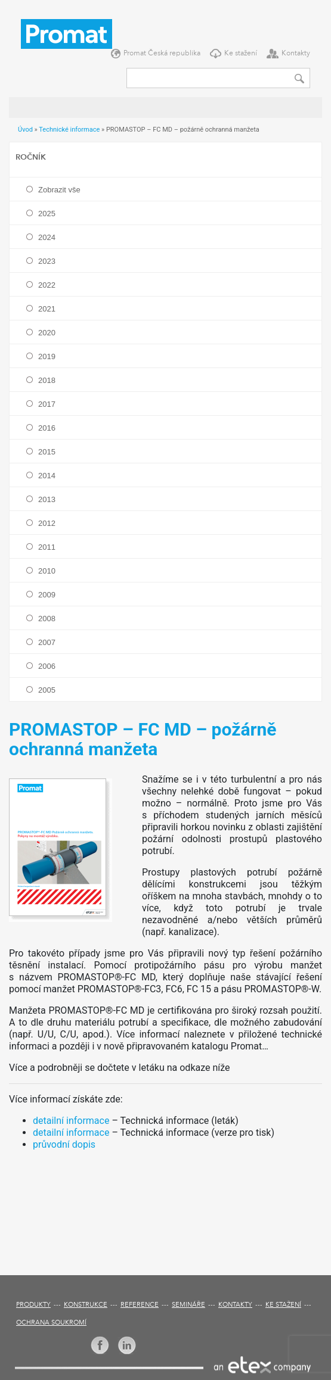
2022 (46, 285)
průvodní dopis (64, 1144)
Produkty (33, 1305)
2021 (46, 308)
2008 (46, 618)
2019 (46, 356)
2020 (46, 332)
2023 (46, 261)
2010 (46, 570)
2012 (46, 523)
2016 (46, 427)
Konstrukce (85, 1305)
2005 (46, 690)
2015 (46, 451)
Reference (139, 1305)
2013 (46, 499)
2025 (46, 213)
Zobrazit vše (59, 189)
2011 (46, 547)
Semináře (188, 1305)
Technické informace (69, 129)
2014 (46, 475)
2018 (46, 380)
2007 (46, 642)
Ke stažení (240, 53)
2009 (46, 594)
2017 (46, 404)
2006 (46, 666)
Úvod (25, 129)
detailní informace (71, 1120)
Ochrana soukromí (51, 1323)
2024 (46, 237)
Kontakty (295, 53)
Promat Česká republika (161, 53)
